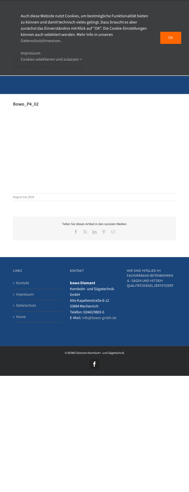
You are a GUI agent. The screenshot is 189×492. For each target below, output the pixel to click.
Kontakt (22, 283)
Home (21, 317)
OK (170, 37)
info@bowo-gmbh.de (99, 318)
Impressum (25, 294)
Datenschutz (26, 305)
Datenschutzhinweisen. (41, 41)
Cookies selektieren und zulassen (51, 59)
